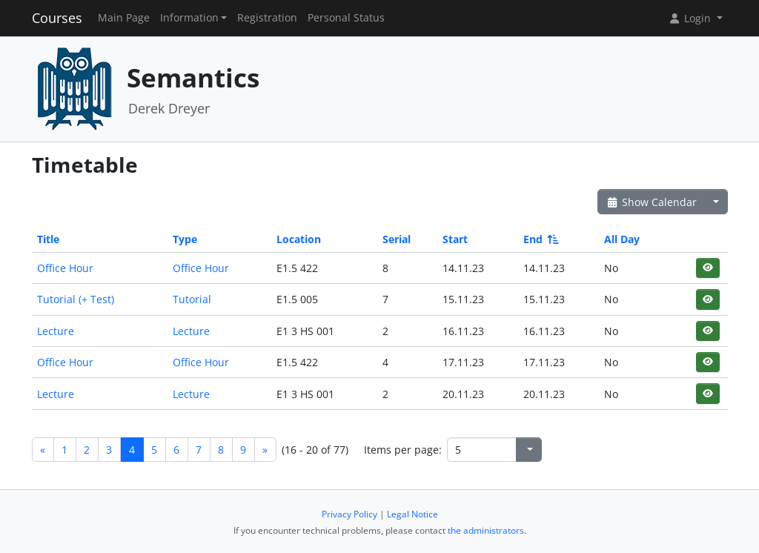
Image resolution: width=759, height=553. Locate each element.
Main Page (124, 18)
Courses (57, 18)
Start (455, 239)
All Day (622, 239)
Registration (267, 18)
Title (48, 239)
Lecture (55, 331)
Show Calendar (651, 202)
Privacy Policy (349, 514)
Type (185, 239)
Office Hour (65, 268)
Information (189, 18)
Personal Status (346, 18)
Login (691, 18)
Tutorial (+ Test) (75, 299)
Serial (396, 239)
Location (298, 239)
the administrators (486, 530)
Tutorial (192, 299)
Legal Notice (412, 514)
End (540, 239)
